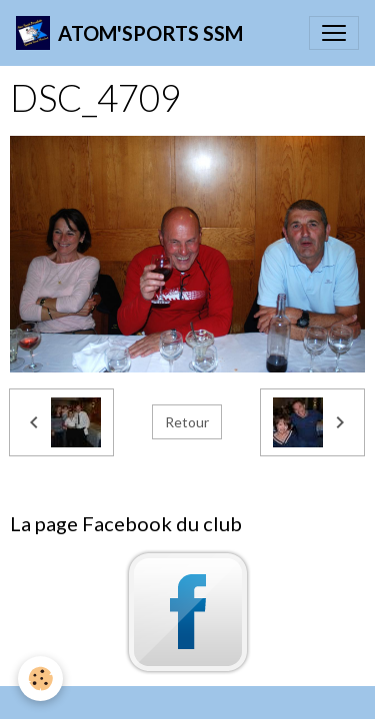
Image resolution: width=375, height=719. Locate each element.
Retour (187, 421)
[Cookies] (40, 678)
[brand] (129, 33)
